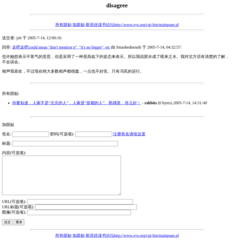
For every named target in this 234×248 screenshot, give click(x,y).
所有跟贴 (63, 25)
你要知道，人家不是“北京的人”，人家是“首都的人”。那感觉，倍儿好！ (76, 103)
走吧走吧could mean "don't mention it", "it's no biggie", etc (61, 47)
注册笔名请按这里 (129, 134)
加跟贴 (79, 25)
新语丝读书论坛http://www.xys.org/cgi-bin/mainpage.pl (132, 25)
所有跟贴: (10, 93)
